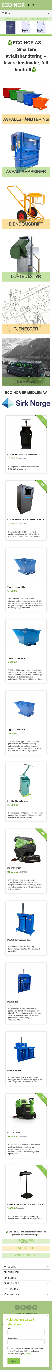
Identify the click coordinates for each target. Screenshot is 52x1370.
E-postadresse (26, 1340)
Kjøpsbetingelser (30, 1313)
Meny (6, 13)
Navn (26, 1331)
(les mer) (27, 1354)
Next (50, 25)
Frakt (18, 1313)
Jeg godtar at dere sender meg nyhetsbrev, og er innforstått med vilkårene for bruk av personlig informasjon (25, 1351)
